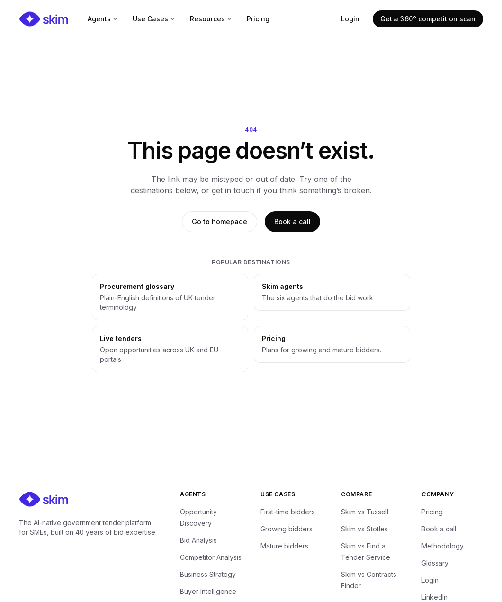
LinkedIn (434, 597)
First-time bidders (287, 512)
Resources (211, 19)
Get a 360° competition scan (427, 19)
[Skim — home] (44, 18)
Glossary (434, 563)
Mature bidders (284, 546)
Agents (102, 19)
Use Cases (154, 19)
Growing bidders (286, 529)
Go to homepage (219, 221)
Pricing (258, 19)
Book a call (292, 221)
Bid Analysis (198, 540)
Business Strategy (208, 574)
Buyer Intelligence (208, 591)
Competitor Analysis (211, 557)
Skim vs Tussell (364, 512)
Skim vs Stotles (364, 529)
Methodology (442, 546)
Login (350, 19)
